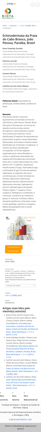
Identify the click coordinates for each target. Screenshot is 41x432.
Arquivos (13, 25)
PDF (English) (14, 251)
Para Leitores (4, 398)
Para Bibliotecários (31, 398)
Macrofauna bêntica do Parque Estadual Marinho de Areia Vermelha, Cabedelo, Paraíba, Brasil (22, 349)
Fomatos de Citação (13, 285)
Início (5, 25)
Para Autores (15, 398)
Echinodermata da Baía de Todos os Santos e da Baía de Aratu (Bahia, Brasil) (20, 368)
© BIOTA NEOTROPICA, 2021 (20, 419)
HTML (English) (14, 247)
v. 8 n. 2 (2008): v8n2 (27, 25)
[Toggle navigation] (38, 4)
